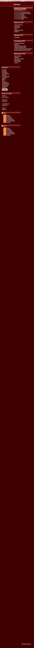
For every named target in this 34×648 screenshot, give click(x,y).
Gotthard (16, 31)
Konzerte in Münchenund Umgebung (20, 9)
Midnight (16, 44)
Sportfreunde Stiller (26, 13)
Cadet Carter (24, 17)
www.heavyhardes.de (26, 643)
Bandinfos (4, 82)
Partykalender (5, 76)
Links (3, 80)
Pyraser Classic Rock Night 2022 (23, 48)
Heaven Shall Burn (19, 43)
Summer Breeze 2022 (20, 47)
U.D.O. (16, 62)
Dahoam (4, 69)
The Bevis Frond (25, 12)
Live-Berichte (18, 41)
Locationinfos (5, 83)
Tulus (15, 28)
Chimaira (4, 101)
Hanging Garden (18, 30)
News (8, 115)
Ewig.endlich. (17, 56)
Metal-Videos (17, 53)
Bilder (3, 79)
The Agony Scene (19, 58)
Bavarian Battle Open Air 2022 (22, 50)
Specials (4, 78)
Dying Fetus (5, 97)
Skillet (22, 18)
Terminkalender (11, 120)
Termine (4, 75)
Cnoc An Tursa (18, 24)
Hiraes (22, 14)
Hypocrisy (4, 105)
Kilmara (16, 57)
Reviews (16, 22)
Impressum (5, 86)
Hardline (23, 16)
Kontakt (4, 87)
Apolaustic (17, 26)
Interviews (17, 35)
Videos (8, 122)
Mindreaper (17, 60)
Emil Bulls (17, 37)
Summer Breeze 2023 (20, 46)
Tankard (4, 109)
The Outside (17, 61)
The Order (17, 27)
